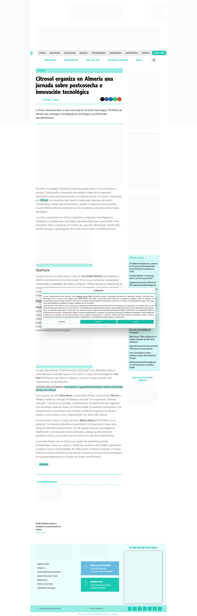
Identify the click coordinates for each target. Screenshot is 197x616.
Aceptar (135, 322)
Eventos (146, 53)
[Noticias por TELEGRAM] (86, 566)
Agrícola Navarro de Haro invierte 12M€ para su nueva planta (143, 347)
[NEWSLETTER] (86, 582)
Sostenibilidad (98, 53)
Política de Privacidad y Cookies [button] (98, 614)
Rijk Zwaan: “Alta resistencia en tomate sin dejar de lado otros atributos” (143, 339)
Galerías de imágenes (117, 60)
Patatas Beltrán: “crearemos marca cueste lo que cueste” (141, 277)
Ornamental (115, 53)
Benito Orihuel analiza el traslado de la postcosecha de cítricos (48, 526)
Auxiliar (84, 53)
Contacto (41, 568)
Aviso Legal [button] (82, 614)
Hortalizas (55, 53)
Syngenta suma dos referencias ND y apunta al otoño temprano (142, 283)
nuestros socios (82, 296)
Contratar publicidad (46, 588)
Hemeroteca (50, 60)
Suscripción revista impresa (49, 572)
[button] (31, 53)
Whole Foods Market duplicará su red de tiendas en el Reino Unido (142, 365)
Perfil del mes (93, 60)
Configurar (61, 322)
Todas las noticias (45, 584)
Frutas (42, 53)
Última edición (71, 60)
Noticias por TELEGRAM (100, 565)
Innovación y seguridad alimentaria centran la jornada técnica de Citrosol (79, 388)
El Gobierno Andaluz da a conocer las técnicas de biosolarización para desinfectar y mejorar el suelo (143, 267)
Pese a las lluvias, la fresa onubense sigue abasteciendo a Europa (142, 355)
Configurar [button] (114, 614)
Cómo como (159, 53)
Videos (139, 60)
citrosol (43, 464)
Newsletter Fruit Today (47, 576)
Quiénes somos (43, 564)
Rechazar (98, 322)
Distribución (131, 53)
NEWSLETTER (96, 582)
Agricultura (69, 53)
